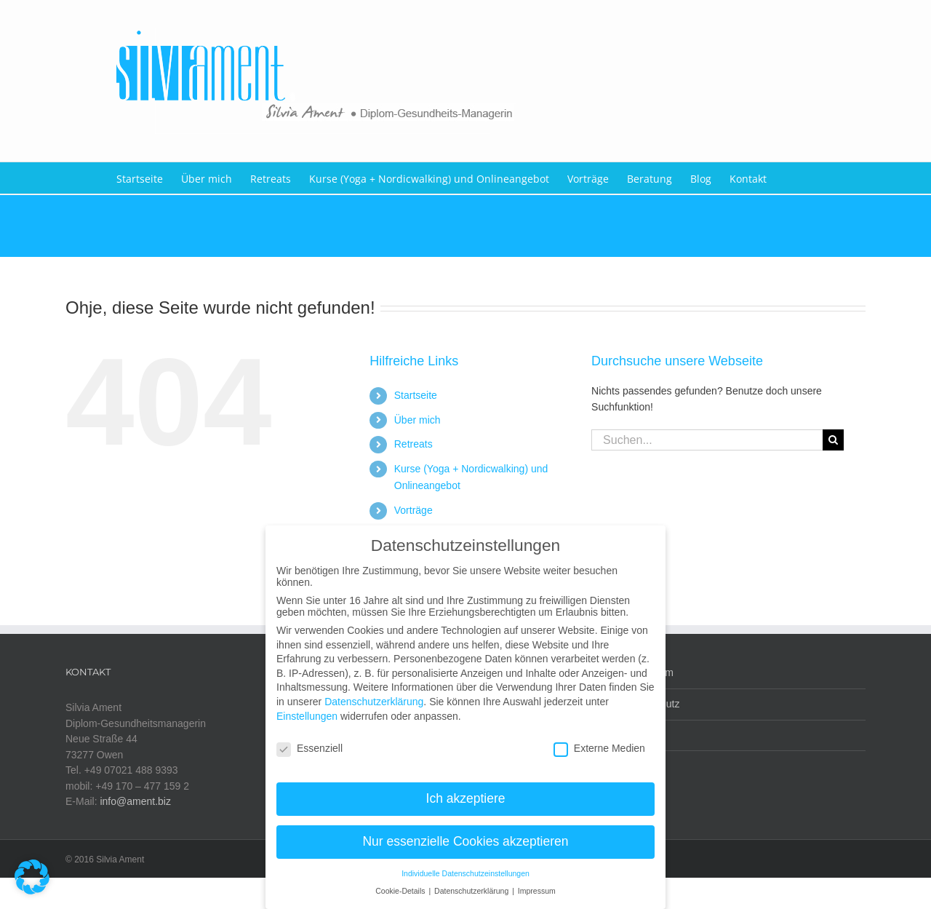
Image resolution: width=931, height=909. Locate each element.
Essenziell (309, 739)
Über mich (417, 420)
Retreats (413, 444)
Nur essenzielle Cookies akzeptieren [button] (465, 832)
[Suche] (833, 439)
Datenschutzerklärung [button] (472, 881)
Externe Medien (599, 739)
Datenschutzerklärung (373, 692)
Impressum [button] (537, 881)
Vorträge (413, 510)
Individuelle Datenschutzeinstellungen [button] (465, 864)
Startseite (415, 395)
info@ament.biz (135, 801)
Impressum (648, 672)
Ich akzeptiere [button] (466, 789)
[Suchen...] (707, 439)
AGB (634, 735)
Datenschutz (651, 704)
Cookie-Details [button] (401, 881)
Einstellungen (306, 706)
